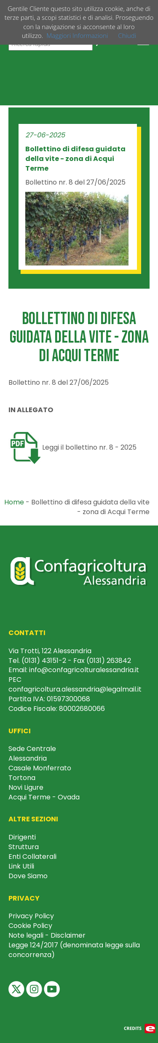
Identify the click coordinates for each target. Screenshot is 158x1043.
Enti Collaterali (32, 856)
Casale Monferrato (39, 768)
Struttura (23, 847)
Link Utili (21, 866)
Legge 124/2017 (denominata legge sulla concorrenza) (74, 950)
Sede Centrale (32, 748)
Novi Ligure (25, 787)
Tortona (21, 778)
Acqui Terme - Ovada (44, 797)
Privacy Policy (31, 916)
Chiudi (127, 35)
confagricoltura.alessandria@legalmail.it (75, 689)
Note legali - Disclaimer (47, 935)
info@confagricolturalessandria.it (84, 670)
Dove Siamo (28, 876)
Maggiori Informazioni (77, 35)
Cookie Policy (30, 925)
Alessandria (27, 758)
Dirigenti (22, 837)
